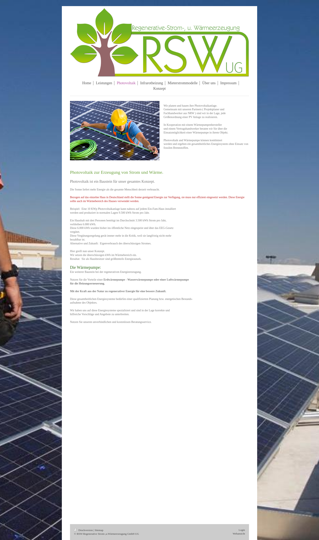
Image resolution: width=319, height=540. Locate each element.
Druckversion (83, 530)
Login (242, 529)
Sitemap (99, 530)
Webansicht (239, 533)
